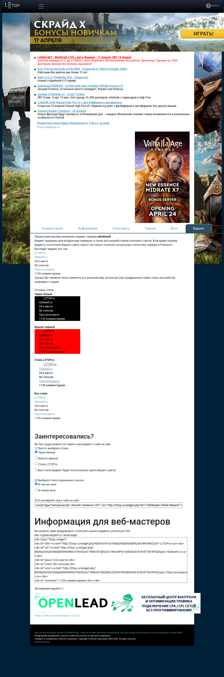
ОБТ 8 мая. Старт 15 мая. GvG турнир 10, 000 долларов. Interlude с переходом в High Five (94, 97)
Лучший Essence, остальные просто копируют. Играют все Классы (80, 89)
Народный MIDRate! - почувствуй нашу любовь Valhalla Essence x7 (80, 85)
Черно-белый (45, 452)
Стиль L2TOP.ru (46, 464)
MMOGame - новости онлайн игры (85, 633)
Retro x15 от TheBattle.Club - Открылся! (63, 77)
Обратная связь (42, 642)
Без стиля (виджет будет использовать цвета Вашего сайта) (75, 470)
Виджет (198, 228)
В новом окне (45, 490)
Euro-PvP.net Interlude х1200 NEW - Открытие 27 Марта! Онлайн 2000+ (83, 69)
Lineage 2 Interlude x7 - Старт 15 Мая (61, 94)
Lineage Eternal (136, 633)
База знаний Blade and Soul (115, 633)
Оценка (150, 228)
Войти (212, 5)
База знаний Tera (60, 633)
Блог (174, 228)
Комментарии (52, 228)
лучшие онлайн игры (153, 633)
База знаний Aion (43, 633)
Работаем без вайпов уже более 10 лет (63, 72)
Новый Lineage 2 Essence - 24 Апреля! (62, 111)
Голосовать (121, 228)
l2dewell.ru (41, 257)
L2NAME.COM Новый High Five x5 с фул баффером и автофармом (80, 102)
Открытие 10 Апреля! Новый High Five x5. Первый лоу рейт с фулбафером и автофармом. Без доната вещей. (107, 106)
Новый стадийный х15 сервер (57, 80)
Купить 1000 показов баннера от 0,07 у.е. (58, 615)
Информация (88, 228)
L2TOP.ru (40, 253)
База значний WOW (173, 633)
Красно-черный (46, 458)
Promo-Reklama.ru (48, 127)
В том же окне (46, 484)
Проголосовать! (45, 269)
